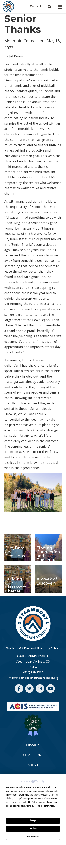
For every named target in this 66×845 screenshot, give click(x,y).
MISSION (33, 745)
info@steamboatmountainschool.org (33, 678)
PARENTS (33, 764)
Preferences (33, 836)
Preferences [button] (48, 806)
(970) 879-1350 (33, 672)
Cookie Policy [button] (30, 802)
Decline (32, 828)
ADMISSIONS (33, 755)
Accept (33, 820)
